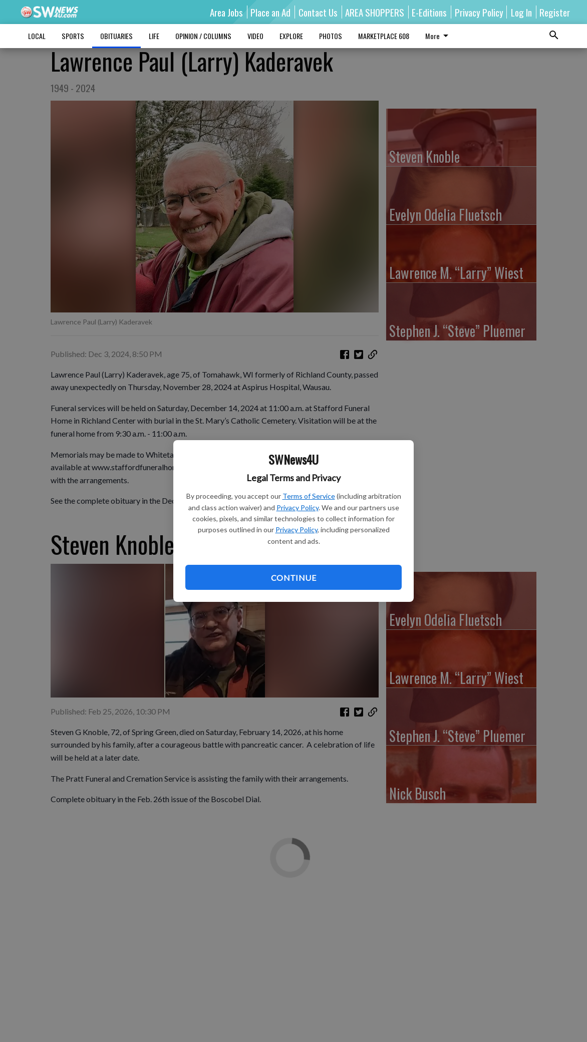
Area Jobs (226, 12)
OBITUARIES (116, 36)
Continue (293, 577)
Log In (521, 12)
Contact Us (318, 12)
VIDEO (255, 36)
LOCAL (37, 36)
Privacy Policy (297, 507)
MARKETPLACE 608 (383, 36)
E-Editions (429, 12)
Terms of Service (308, 496)
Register (554, 12)
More (438, 36)
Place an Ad (270, 12)
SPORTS (73, 36)
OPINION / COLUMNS (203, 36)
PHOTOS (330, 36)
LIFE (154, 36)
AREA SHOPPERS (374, 12)
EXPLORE (291, 36)
